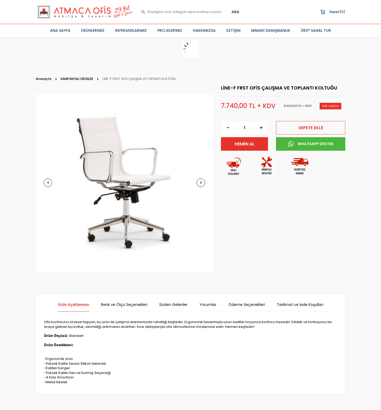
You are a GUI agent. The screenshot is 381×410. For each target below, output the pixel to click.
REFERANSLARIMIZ (131, 30)
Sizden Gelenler (173, 304)
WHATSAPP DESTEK (310, 144)
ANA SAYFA (60, 30)
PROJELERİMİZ (169, 30)
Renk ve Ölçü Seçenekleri (124, 304)
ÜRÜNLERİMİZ (93, 30)
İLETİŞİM (233, 30)
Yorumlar (207, 304)
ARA (235, 12)
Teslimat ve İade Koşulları (300, 304)
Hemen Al (245, 144)
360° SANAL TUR (316, 30)
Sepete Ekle (310, 128)
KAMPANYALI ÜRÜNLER (77, 79)
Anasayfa (43, 79)
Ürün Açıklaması (73, 304)
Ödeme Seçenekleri (246, 304)
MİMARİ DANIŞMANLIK (270, 30)
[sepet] (190, 49)
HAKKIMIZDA (204, 30)
